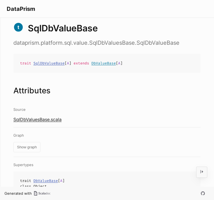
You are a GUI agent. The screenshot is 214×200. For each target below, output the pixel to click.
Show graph (27, 147)
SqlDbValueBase (49, 63)
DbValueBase (103, 63)
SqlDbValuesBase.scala (37, 119)
